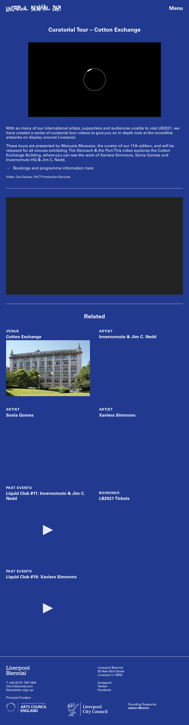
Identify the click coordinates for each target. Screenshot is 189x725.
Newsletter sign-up (19, 690)
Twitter (102, 686)
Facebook (104, 690)
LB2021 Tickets (114, 498)
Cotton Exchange (23, 336)
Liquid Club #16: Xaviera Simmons (41, 576)
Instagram (105, 682)
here (89, 168)
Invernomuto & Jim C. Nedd (127, 336)
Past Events (19, 488)
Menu (176, 8)
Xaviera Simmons (117, 415)
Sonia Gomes (20, 415)
